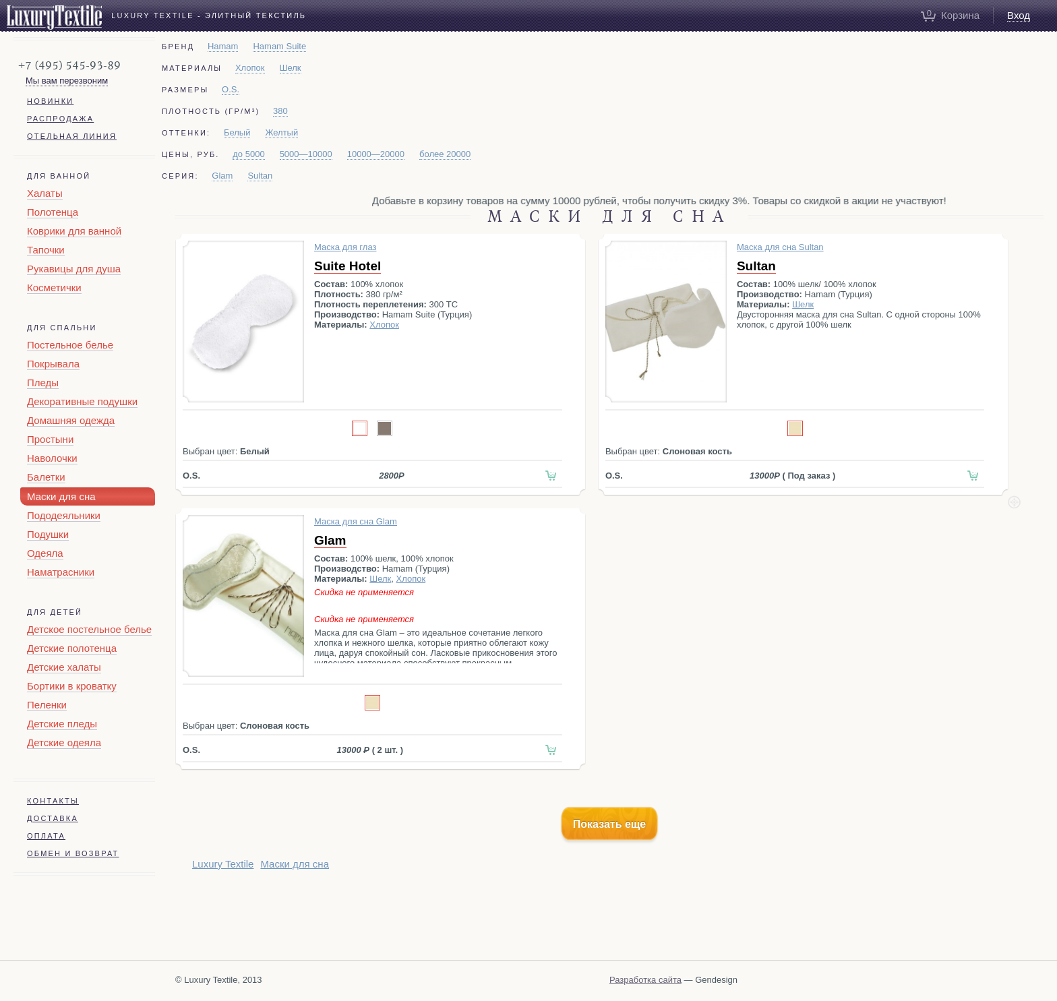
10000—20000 (375, 154)
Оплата (46, 836)
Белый (237, 132)
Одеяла (45, 553)
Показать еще (609, 824)
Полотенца (52, 212)
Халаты (45, 193)
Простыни (50, 439)
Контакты (53, 801)
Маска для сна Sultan (780, 247)
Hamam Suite (279, 46)
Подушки (48, 534)
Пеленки (47, 704)
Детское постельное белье (89, 629)
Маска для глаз (345, 247)
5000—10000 (306, 154)
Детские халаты (64, 667)
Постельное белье (70, 345)
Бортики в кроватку (72, 686)
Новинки (50, 101)
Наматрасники (60, 572)
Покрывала (53, 363)
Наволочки (52, 458)
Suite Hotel (347, 266)
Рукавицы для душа (74, 268)
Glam (222, 176)
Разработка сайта (645, 980)
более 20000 (445, 154)
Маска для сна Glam (355, 521)
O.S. (230, 89)
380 (280, 111)
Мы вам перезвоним (67, 80)
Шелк (290, 68)
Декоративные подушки (82, 401)
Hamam (223, 46)
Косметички (54, 287)
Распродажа (60, 119)
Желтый (281, 132)
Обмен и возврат (73, 853)
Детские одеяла (64, 742)
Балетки (46, 477)
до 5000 (248, 154)
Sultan (259, 176)
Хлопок (250, 68)
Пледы (43, 382)
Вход (1018, 15)
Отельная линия (72, 136)
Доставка (52, 818)
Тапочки (46, 249)
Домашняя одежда (71, 420)
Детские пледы (62, 723)
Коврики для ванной (74, 231)
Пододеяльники (63, 515)
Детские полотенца (72, 648)
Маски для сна (61, 496)
